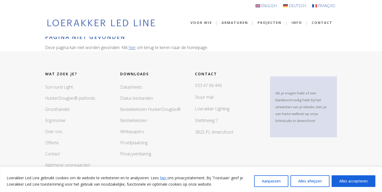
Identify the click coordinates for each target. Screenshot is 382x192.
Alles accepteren (353, 181)
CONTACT (322, 22)
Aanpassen (271, 181)
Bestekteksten (133, 120)
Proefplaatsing (133, 143)
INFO (297, 22)
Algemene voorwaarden (67, 165)
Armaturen (235, 22)
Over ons (53, 131)
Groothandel (57, 109)
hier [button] (132, 47)
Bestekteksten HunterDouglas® (150, 109)
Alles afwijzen (310, 181)
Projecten (269, 22)
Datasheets (131, 87)
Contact (52, 154)
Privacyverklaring (135, 154)
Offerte (52, 143)
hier (163, 177)
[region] (191, 179)
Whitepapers (132, 131)
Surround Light (59, 87)
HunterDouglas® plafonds (70, 98)
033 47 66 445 (208, 85)
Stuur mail (204, 97)
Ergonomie (55, 120)
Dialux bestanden (136, 98)
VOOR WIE (201, 22)
